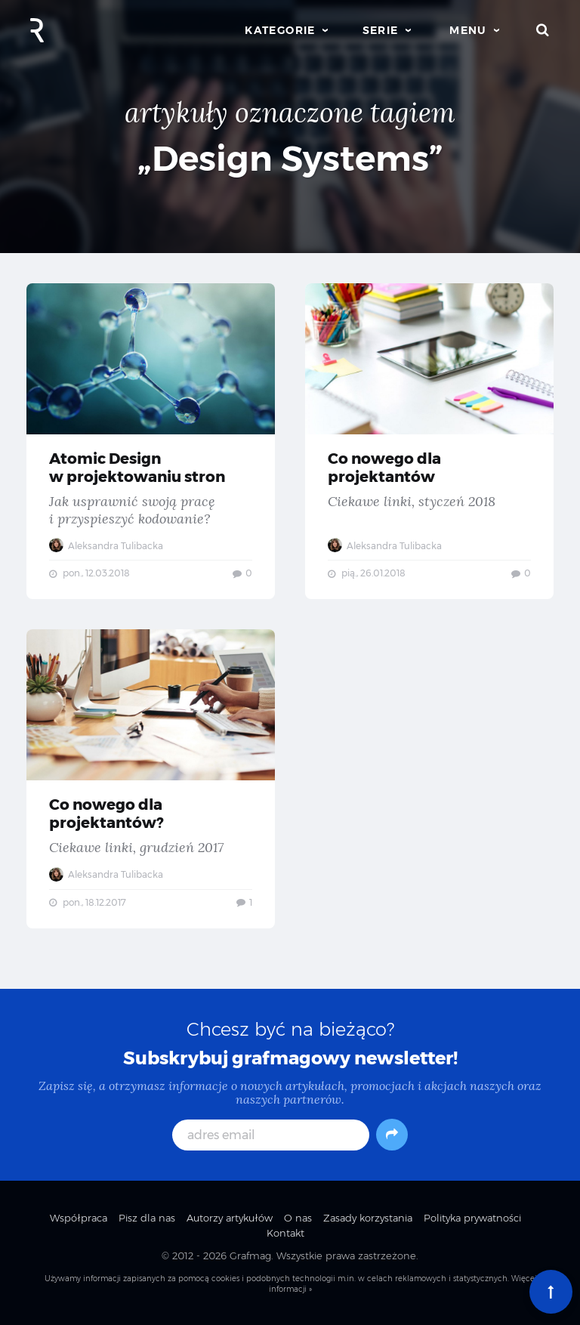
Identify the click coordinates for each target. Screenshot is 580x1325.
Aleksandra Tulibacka (106, 545)
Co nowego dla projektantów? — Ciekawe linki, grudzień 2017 (150, 778)
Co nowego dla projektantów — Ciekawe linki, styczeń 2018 (429, 441)
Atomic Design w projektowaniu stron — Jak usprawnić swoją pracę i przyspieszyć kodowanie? (150, 441)
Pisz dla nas (147, 1218)
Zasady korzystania (367, 1218)
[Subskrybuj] (392, 1134)
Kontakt (285, 1233)
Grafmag (250, 1255)
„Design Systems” (290, 158)
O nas (298, 1218)
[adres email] (270, 1135)
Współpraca (78, 1218)
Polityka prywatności (472, 1218)
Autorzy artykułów (230, 1218)
